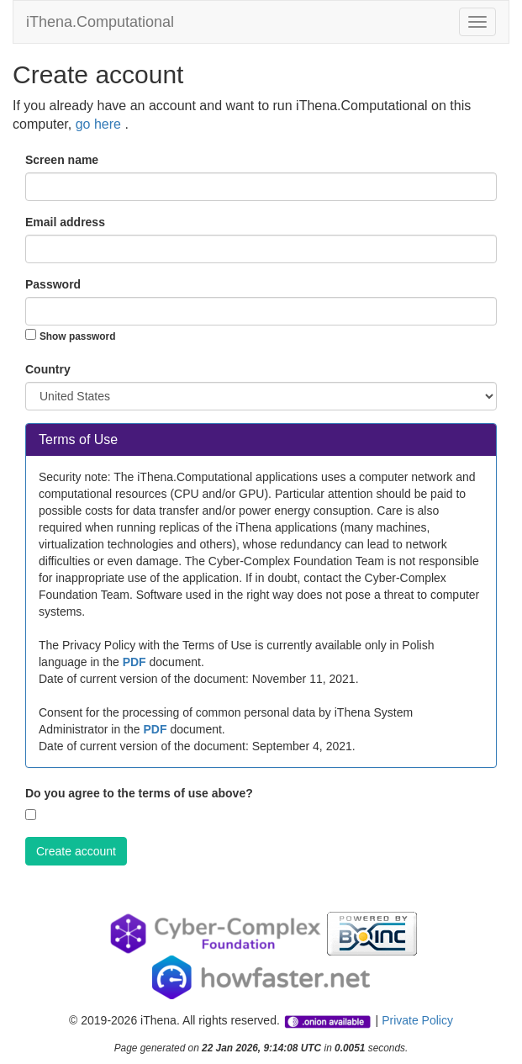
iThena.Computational (100, 21)
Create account (76, 851)
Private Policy (417, 1020)
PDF (134, 662)
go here (100, 124)
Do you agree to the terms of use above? (139, 793)
